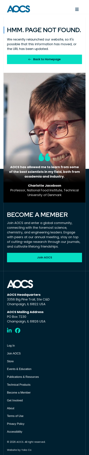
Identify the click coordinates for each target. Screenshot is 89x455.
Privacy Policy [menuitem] (15, 423)
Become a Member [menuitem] (19, 392)
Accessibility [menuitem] (14, 431)
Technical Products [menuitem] (18, 384)
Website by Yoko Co (19, 450)
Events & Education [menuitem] (19, 369)
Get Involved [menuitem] (15, 400)
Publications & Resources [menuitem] (23, 376)
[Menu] (65, 8)
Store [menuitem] (10, 361)
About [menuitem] (10, 408)
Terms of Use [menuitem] (15, 415)
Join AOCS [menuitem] (14, 353)
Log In (11, 345)
